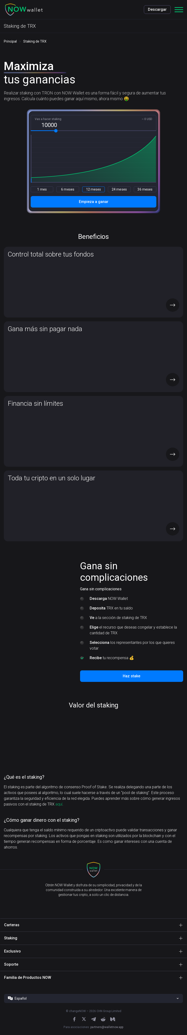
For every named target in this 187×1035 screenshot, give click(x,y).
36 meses (144, 189)
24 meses (119, 189)
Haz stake (131, 676)
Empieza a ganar (93, 201)
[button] (24, 9)
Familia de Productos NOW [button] (27, 977)
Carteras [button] (11, 925)
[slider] (56, 130)
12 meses (93, 189)
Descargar (157, 9)
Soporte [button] (11, 964)
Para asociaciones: (93, 1027)
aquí (58, 804)
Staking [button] (10, 938)
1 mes (42, 189)
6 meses (67, 189)
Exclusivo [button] (12, 951)
